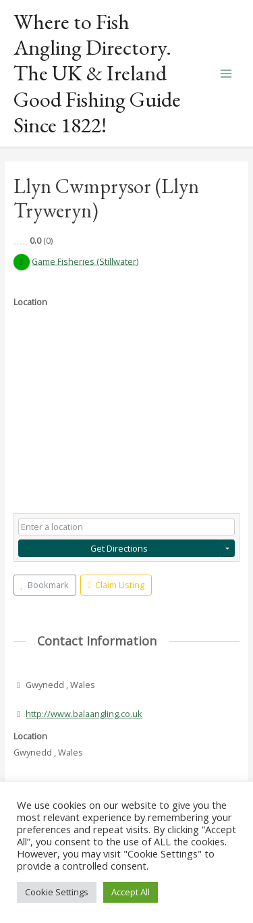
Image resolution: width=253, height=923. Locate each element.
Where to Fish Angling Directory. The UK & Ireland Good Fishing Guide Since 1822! (97, 73)
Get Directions (119, 548)
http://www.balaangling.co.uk (84, 714)
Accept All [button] (130, 892)
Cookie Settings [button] (56, 892)
